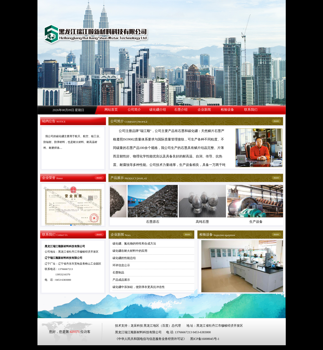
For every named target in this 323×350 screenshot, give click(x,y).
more (276, 121)
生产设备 (256, 221)
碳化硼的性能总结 (124, 258)
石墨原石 (153, 221)
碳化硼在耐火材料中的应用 (130, 250)
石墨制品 (118, 272)
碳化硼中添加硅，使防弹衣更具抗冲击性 (139, 287)
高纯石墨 (203, 221)
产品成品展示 (121, 279)
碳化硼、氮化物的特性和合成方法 (134, 243)
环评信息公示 (121, 265)
